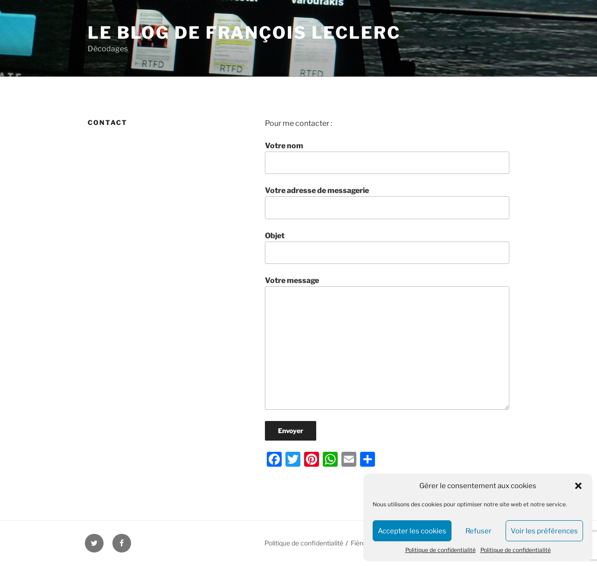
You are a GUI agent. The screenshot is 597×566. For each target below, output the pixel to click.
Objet (387, 247)
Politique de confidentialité (440, 549)
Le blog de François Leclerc (244, 32)
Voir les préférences (544, 531)
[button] (578, 485)
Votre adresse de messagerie (387, 202)
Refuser (478, 531)
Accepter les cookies (412, 531)
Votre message (387, 342)
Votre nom (387, 157)
